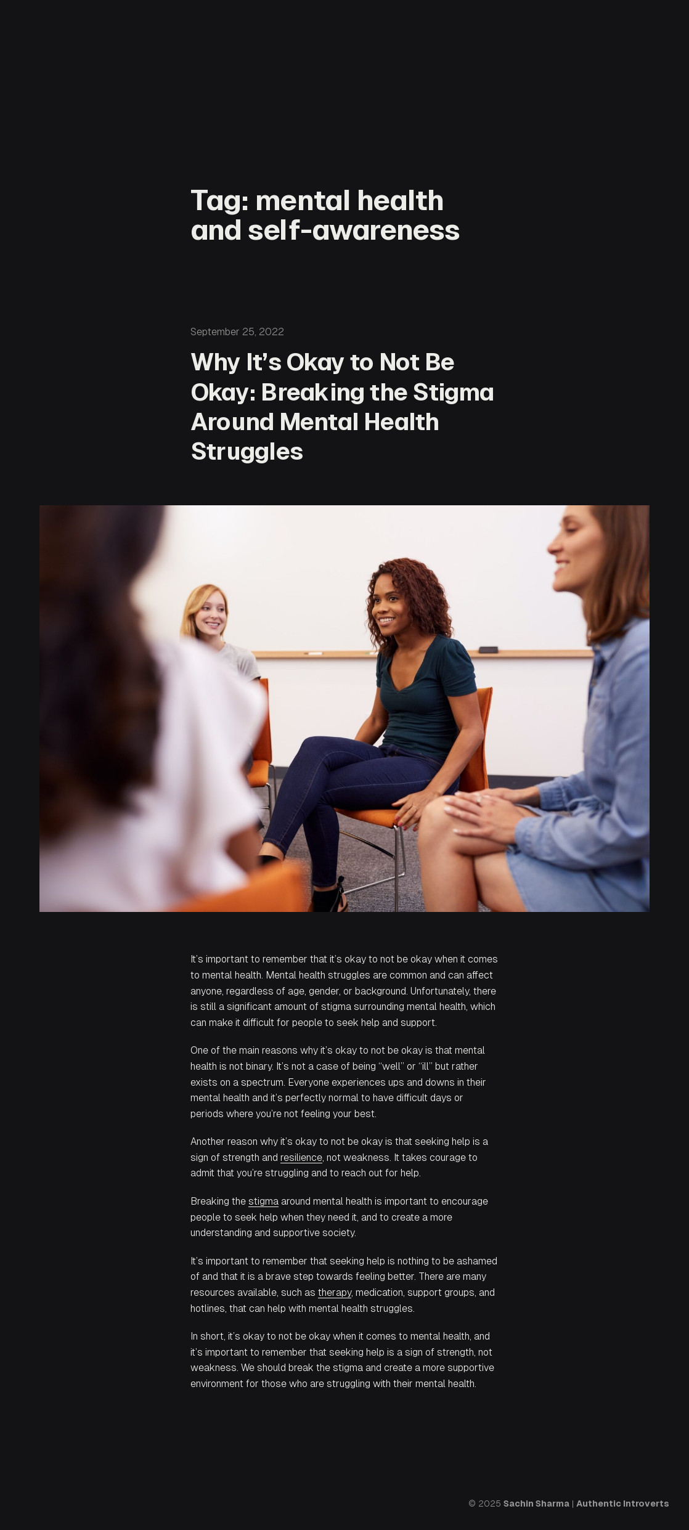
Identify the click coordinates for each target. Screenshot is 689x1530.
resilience (301, 1157)
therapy (334, 1292)
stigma (263, 1201)
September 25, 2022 (237, 332)
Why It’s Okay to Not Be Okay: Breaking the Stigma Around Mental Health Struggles (342, 406)
